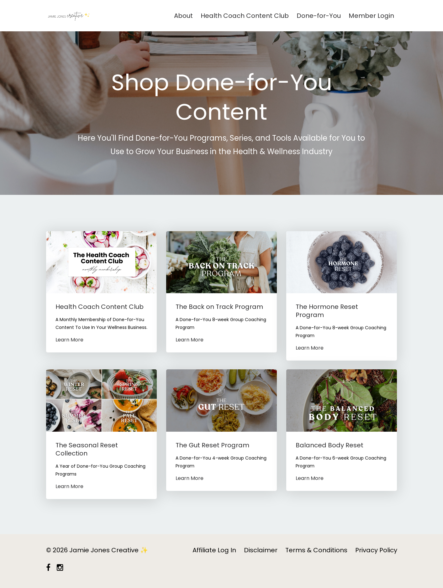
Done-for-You (319, 15)
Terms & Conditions (316, 550)
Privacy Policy (376, 550)
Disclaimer (260, 550)
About (183, 15)
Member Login (371, 15)
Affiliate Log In (214, 550)
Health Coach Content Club (245, 15)
